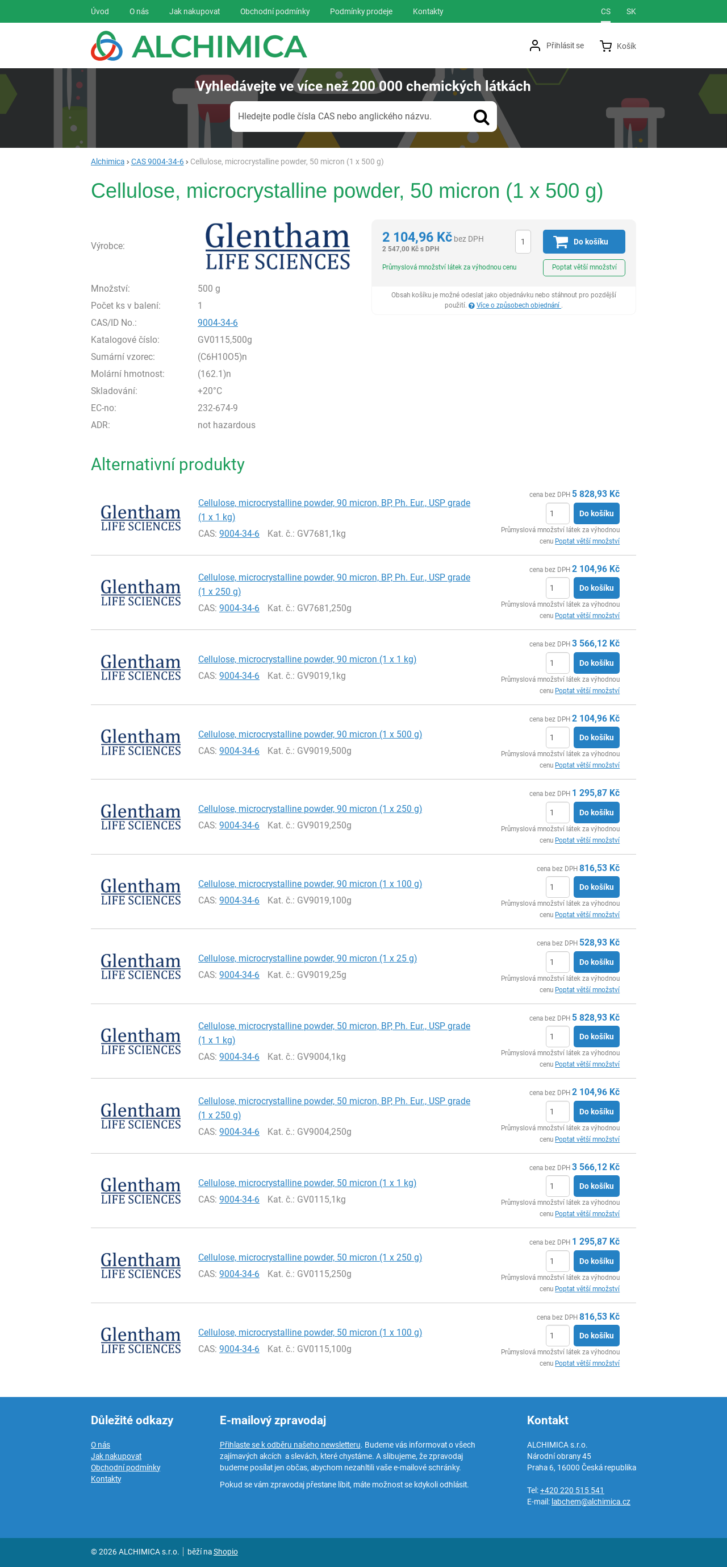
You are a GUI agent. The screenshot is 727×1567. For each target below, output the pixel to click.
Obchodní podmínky (125, 1467)
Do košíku (596, 513)
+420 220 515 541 (572, 1490)
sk (631, 11)
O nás (100, 1444)
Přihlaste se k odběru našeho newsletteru (290, 1444)
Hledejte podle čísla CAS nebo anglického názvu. (335, 116)
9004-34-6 (218, 322)
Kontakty (106, 1478)
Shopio (226, 1551)
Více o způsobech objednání (519, 305)
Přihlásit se (565, 45)
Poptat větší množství (584, 267)
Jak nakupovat (116, 1456)
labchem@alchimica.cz (590, 1501)
